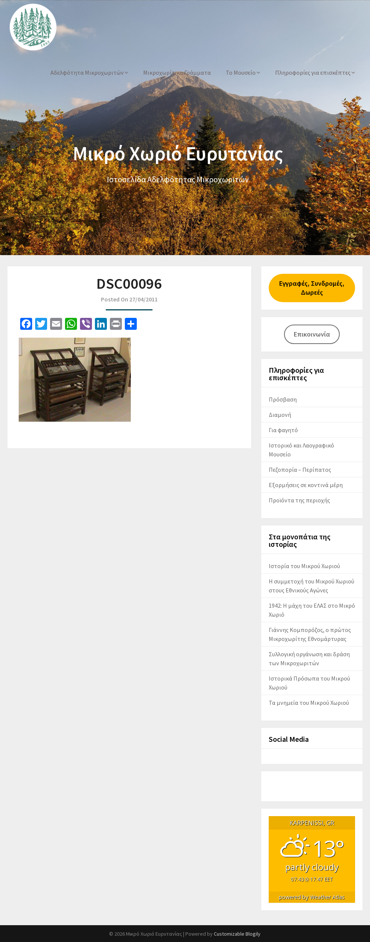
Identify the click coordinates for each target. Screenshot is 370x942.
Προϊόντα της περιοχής (299, 500)
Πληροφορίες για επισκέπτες (313, 72)
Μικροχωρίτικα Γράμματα (177, 72)
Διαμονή (280, 414)
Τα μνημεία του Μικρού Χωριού (309, 702)
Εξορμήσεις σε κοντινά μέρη (306, 485)
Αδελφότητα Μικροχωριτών (87, 72)
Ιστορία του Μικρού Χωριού (304, 566)
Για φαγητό (283, 430)
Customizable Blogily (237, 933)
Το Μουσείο (241, 72)
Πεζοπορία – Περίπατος (300, 469)
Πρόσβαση (283, 399)
